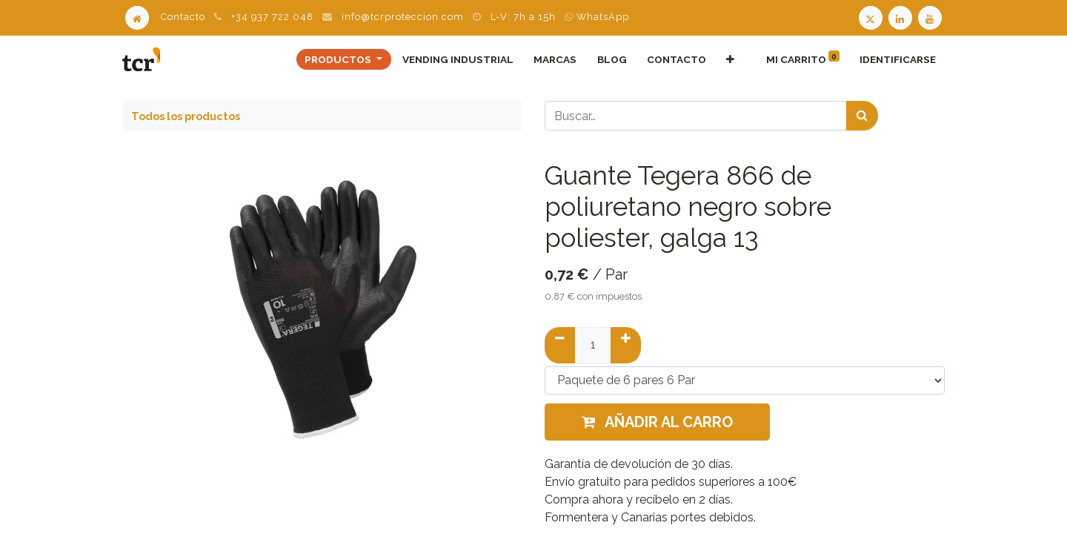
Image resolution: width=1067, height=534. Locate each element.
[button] (729, 59)
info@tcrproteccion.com (403, 16)
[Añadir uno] (626, 345)
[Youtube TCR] (931, 16)
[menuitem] (458, 59)
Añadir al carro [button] (657, 422)
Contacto (183, 16)
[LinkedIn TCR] (901, 16)
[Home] (137, 16)
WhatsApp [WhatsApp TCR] (597, 16)
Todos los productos (185, 116)
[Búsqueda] (862, 116)
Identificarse (898, 59)
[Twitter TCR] (870, 16)
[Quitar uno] (560, 345)
